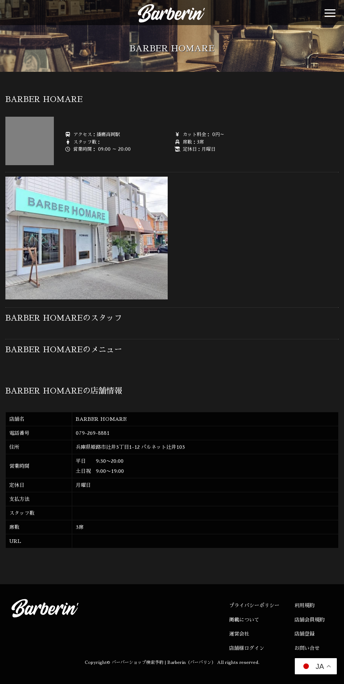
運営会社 (239, 633)
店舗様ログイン (246, 648)
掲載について (244, 619)
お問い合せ (307, 648)
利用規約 (304, 605)
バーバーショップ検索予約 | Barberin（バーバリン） (164, 662)
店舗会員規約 (309, 619)
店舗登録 (304, 633)
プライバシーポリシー (254, 605)
